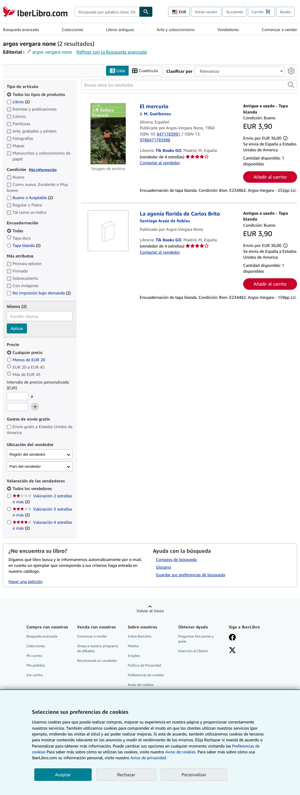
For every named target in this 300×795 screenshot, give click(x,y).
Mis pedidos (35, 665)
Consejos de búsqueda (176, 559)
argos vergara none (52, 52)
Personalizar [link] (194, 774)
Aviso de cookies (141, 684)
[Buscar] (145, 12)
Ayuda (285, 11)
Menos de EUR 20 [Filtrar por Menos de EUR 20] (26, 359)
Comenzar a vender (279, 29)
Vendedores (228, 29)
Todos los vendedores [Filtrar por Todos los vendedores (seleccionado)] (33, 488)
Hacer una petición (25, 581)
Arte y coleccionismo (176, 29)
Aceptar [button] (63, 774)
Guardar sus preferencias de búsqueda (190, 574)
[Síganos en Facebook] (232, 637)
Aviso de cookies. (180, 751)
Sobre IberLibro (139, 636)
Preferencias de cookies (146, 675)
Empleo (134, 655)
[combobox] (107, 12)
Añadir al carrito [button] (270, 177)
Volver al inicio (150, 610)
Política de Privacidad (144, 665)
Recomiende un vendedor (97, 660)
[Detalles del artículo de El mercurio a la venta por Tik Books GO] (108, 134)
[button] (291, 85)
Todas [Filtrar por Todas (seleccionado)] (15, 230)
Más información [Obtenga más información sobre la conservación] (43, 169)
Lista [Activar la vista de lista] (117, 71)
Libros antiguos (120, 29)
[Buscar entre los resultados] (189, 85)
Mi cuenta (34, 655)
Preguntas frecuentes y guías (196, 638)
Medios (133, 646)
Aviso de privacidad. (148, 757)
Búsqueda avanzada (21, 29)
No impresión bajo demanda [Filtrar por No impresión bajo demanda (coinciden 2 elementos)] (39, 292)
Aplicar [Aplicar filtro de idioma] (17, 328)
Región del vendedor (27, 454)
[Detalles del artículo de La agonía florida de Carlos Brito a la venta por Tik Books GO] (108, 230)
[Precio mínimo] (17, 396)
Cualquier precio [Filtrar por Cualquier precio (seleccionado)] (25, 352)
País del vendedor (25, 466)
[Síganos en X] (232, 650)
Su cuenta (234, 11)
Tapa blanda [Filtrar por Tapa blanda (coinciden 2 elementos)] (23, 245)
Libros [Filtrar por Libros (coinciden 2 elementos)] (18, 101)
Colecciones (72, 29)
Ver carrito (34, 675)
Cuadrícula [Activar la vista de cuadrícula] (145, 71)
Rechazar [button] (126, 774)
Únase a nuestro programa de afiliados (97, 648)
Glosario (163, 567)
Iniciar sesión (206, 11)
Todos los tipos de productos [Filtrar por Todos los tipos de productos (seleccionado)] (36, 94)
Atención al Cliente (193, 651)
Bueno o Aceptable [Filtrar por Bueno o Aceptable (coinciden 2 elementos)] (30, 197)
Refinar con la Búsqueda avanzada (111, 52)
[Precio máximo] (17, 407)
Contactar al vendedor (160, 162)
